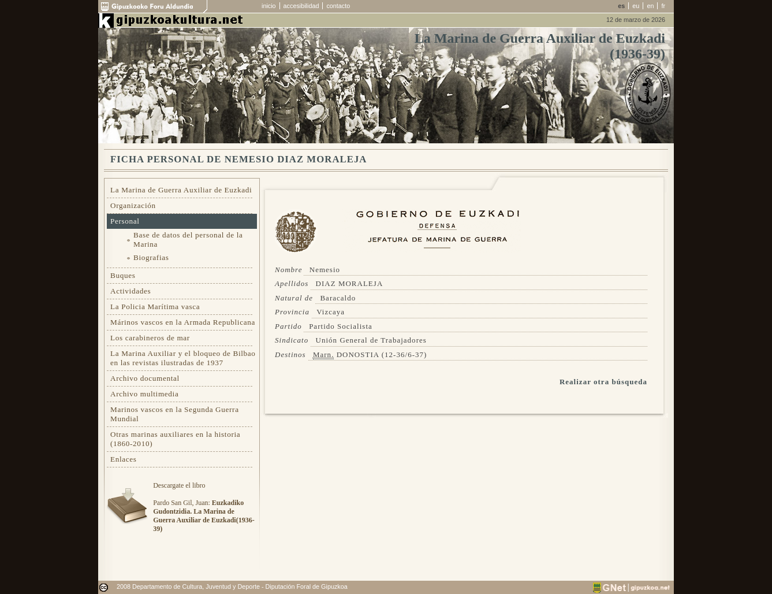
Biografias (151, 257)
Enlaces (123, 459)
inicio (269, 5)
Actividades (130, 291)
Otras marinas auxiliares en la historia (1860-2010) (175, 439)
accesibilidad (301, 5)
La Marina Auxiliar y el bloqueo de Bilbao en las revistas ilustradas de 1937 (183, 358)
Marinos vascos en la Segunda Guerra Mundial (174, 414)
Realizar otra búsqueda (603, 381)
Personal (125, 221)
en (650, 5)
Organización (133, 205)
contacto (338, 5)
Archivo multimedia (144, 393)
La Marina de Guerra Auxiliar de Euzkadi (181, 189)
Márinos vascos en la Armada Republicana (182, 322)
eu (635, 5)
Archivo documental (145, 378)
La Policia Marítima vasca (155, 306)
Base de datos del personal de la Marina (188, 239)
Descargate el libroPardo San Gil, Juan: (203, 507)
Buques (123, 275)
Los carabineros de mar (150, 337)
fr (663, 5)
